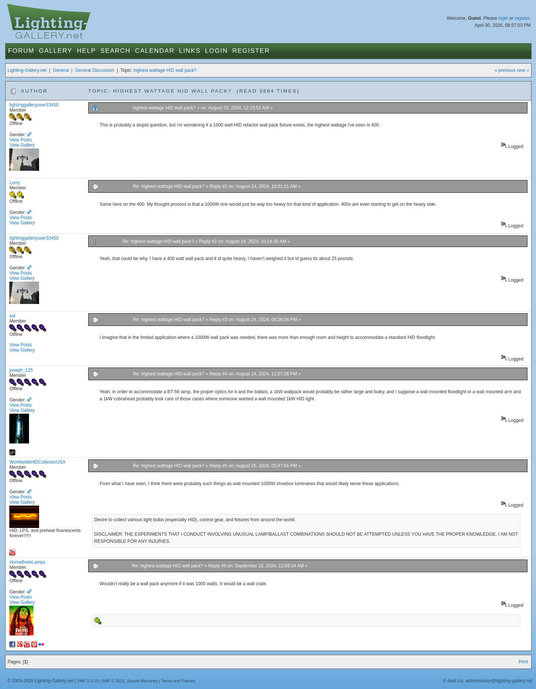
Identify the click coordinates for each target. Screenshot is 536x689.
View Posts (20, 139)
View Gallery (22, 145)
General (61, 70)
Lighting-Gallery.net (27, 70)
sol (12, 315)
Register (251, 50)
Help (86, 50)
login (503, 18)
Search (115, 50)
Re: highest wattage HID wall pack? (168, 186)
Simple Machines (142, 681)
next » (523, 70)
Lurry (14, 182)
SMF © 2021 (113, 681)
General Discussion (94, 70)
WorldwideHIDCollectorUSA (37, 462)
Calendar (155, 50)
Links (190, 50)
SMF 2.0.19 (88, 681)
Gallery (55, 50)
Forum (21, 50)
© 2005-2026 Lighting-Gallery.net (40, 680)
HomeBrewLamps (27, 562)
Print (523, 661)
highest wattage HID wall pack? (165, 70)
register (521, 18)
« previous (505, 70)
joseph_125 (21, 370)
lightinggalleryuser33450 (33, 105)
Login (216, 50)
